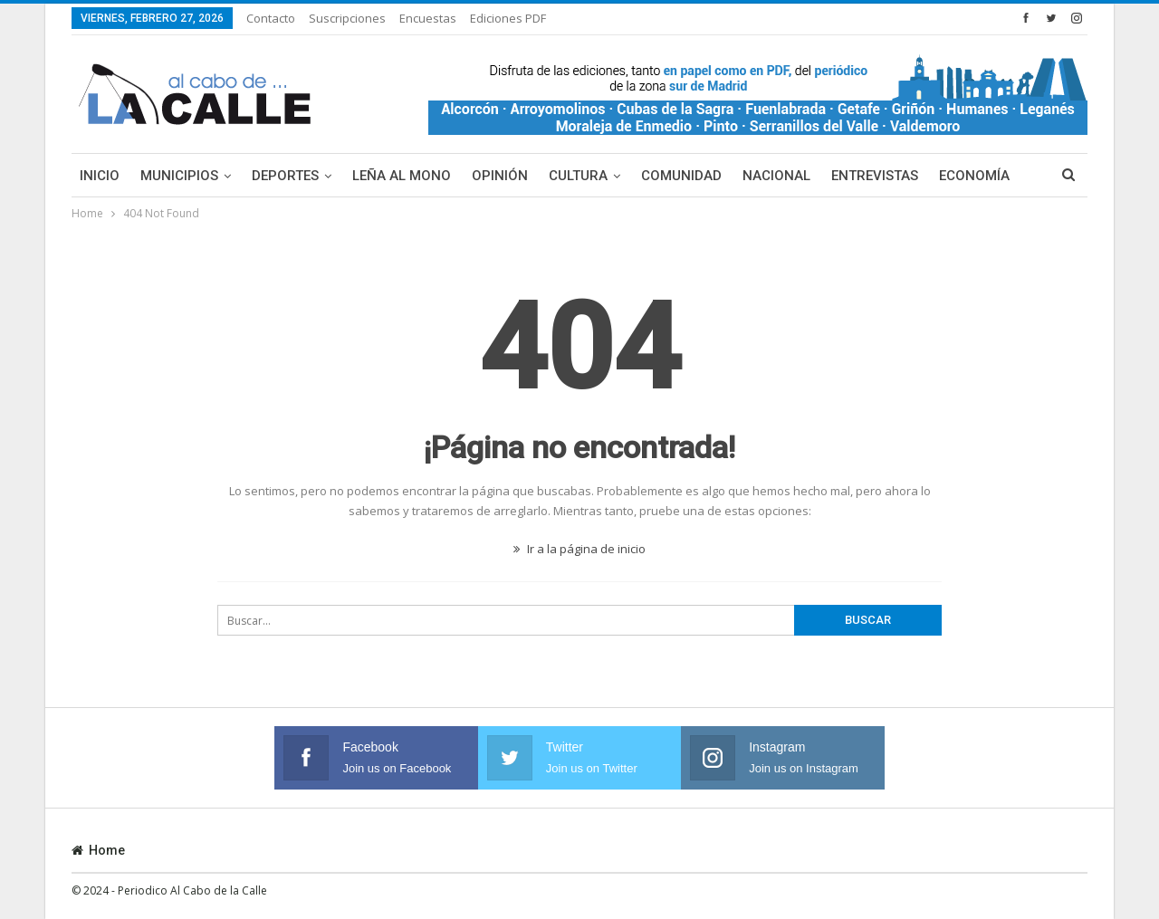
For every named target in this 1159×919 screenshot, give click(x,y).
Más (953, 176)
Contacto (270, 18)
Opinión (500, 176)
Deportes (285, 176)
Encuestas (427, 18)
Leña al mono (401, 176)
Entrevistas (874, 176)
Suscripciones (347, 18)
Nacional (776, 176)
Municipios (179, 176)
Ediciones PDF (508, 18)
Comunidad (681, 176)
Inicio (100, 176)
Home (98, 850)
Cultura (578, 176)
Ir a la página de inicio (579, 549)
